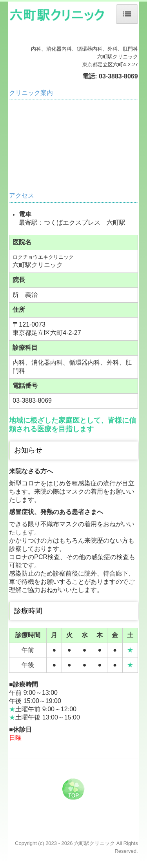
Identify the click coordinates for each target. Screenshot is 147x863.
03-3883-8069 (118, 76)
